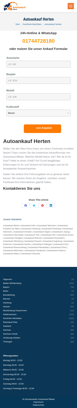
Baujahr (11, 74)
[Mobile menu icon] (71, 6)
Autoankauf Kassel (32, 241)
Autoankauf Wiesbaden (38, 247)
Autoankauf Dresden (22, 232)
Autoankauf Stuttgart (13, 238)
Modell (10, 90)
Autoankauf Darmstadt (13, 235)
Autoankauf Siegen (42, 232)
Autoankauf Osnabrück (35, 250)
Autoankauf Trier (32, 235)
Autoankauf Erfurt (58, 247)
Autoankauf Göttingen (42, 244)
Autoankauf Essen (65, 235)
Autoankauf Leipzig (60, 232)
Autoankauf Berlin (11, 225)
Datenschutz (38, 405)
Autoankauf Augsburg (52, 241)
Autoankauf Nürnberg (51, 228)
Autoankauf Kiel (61, 244)
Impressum (38, 402)
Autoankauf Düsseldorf (54, 238)
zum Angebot (44, 128)
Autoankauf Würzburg (13, 241)
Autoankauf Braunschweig (15, 247)
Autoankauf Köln (28, 225)
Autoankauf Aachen (22, 244)
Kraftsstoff (12, 107)
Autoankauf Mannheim (13, 250)
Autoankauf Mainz (11, 253)
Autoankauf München (46, 225)
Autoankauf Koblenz (56, 250)
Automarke (12, 58)
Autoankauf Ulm (48, 235)
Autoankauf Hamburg (30, 228)
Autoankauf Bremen (33, 238)
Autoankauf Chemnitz (30, 253)
